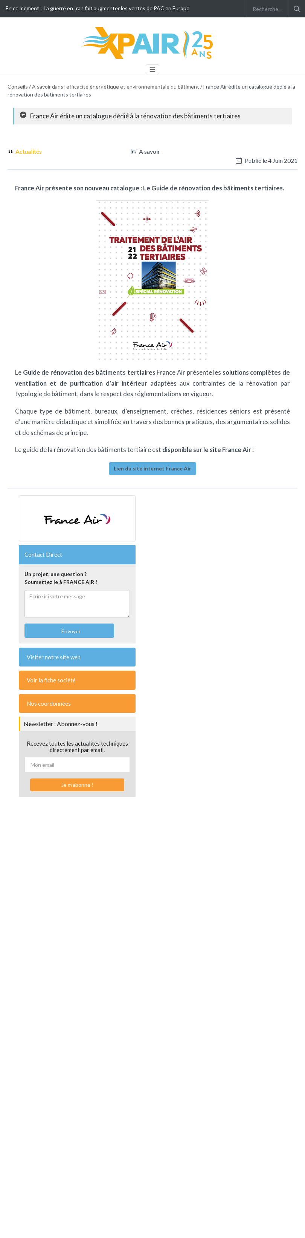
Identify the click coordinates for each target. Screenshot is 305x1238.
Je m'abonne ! (77, 784)
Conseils (18, 86)
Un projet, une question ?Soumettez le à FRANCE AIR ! (60, 578)
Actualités (28, 151)
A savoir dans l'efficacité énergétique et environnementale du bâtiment (115, 86)
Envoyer (70, 631)
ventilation (31, 383)
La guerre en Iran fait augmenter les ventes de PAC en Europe (116, 8)
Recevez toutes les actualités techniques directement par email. (77, 746)
